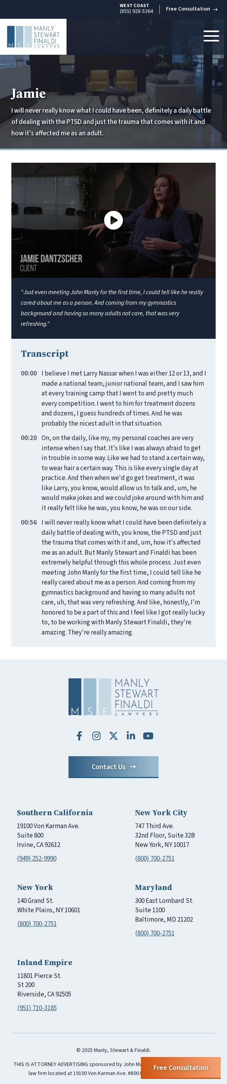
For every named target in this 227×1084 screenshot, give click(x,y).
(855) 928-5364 (136, 8)
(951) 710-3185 (37, 1008)
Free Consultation (192, 9)
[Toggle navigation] (211, 36)
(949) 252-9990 (36, 858)
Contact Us (114, 767)
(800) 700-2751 (155, 858)
